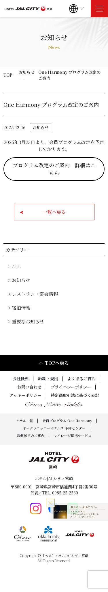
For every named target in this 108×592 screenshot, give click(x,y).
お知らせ (26, 72)
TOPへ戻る (54, 363)
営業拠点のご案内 (30, 435)
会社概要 (21, 378)
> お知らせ (19, 280)
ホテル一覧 (24, 420)
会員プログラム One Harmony (67, 420)
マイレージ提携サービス (73, 435)
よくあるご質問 (81, 378)
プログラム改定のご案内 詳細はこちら (54, 168)
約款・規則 (48, 378)
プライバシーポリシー (71, 387)
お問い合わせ (29, 387)
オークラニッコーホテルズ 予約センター (54, 428)
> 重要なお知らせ (26, 321)
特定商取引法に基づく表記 (75, 395)
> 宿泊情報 (19, 307)
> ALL (14, 266)
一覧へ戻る (43, 212)
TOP (7, 75)
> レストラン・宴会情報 (33, 294)
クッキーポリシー (25, 395)
